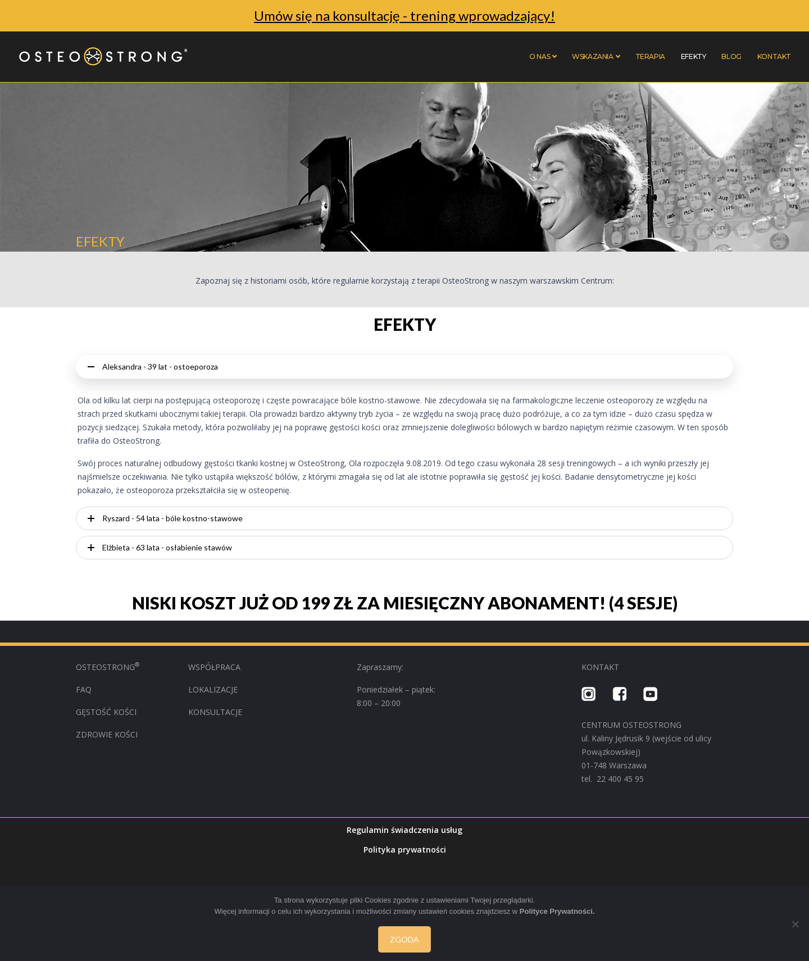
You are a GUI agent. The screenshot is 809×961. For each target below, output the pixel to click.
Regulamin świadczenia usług (404, 830)
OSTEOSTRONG (107, 667)
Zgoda (404, 939)
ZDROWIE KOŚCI (107, 734)
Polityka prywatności (404, 849)
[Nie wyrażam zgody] (795, 924)
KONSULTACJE (215, 712)
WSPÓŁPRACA (215, 667)
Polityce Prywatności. (557, 911)
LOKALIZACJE (213, 689)
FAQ (84, 689)
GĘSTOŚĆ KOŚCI (106, 712)
